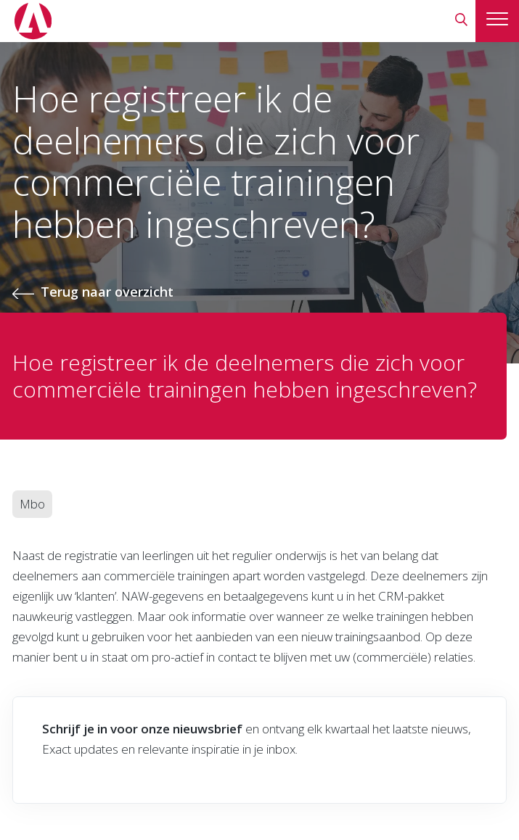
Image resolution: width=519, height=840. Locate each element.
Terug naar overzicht (107, 291)
